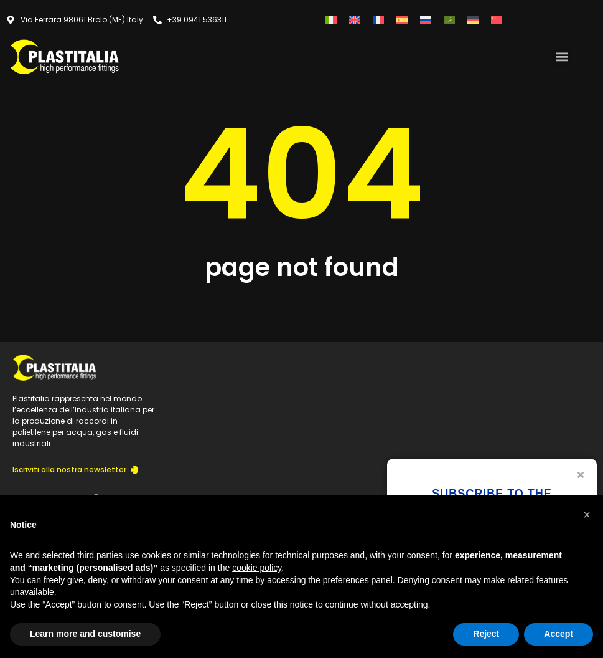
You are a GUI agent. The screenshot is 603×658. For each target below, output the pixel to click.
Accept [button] (558, 634)
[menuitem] (331, 19)
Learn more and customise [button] (85, 634)
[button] (561, 56)
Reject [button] (486, 634)
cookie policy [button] (256, 568)
